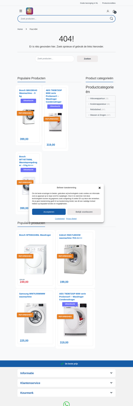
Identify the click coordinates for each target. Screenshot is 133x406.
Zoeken (111, 18)
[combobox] (62, 18)
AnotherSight (72, 402)
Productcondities (109, 3)
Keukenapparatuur (96, 104)
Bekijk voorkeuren (84, 211)
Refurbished (93, 109)
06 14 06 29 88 (66, 381)
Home (20, 29)
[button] (99, 187)
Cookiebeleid (60, 219)
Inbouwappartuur (95, 98)
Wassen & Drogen (96, 115)
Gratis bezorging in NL (89, 3)
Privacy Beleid (71, 219)
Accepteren (48, 211)
